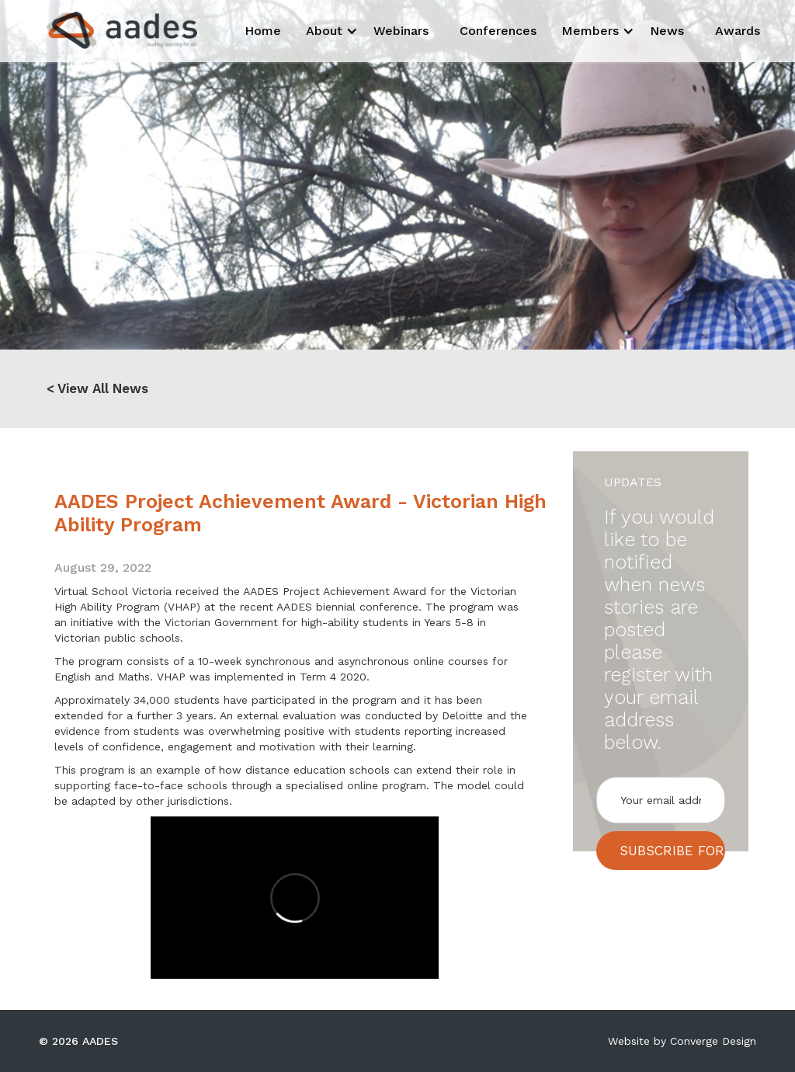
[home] (108, 30)
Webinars (401, 30)
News (667, 30)
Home (263, 30)
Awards (737, 30)
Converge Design (713, 1041)
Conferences (498, 30)
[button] (327, 31)
